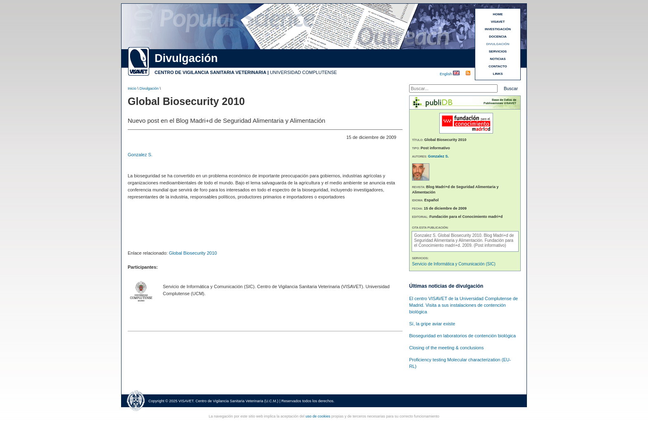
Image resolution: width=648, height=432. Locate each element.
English (446, 74)
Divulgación (149, 88)
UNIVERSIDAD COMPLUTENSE (303, 72)
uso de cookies (317, 416)
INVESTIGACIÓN (498, 29)
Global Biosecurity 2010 (193, 253)
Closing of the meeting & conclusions (446, 347)
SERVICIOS (498, 51)
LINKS (498, 74)
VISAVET (498, 22)
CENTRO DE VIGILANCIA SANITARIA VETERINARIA (210, 72)
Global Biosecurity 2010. (461, 235)
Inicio (132, 88)
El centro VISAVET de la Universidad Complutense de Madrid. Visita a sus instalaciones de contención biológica (463, 305)
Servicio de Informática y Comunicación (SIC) (454, 264)
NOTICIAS (497, 59)
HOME (498, 14)
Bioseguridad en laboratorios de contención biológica (462, 335)
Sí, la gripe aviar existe (432, 323)
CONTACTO (497, 66)
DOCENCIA (498, 36)
